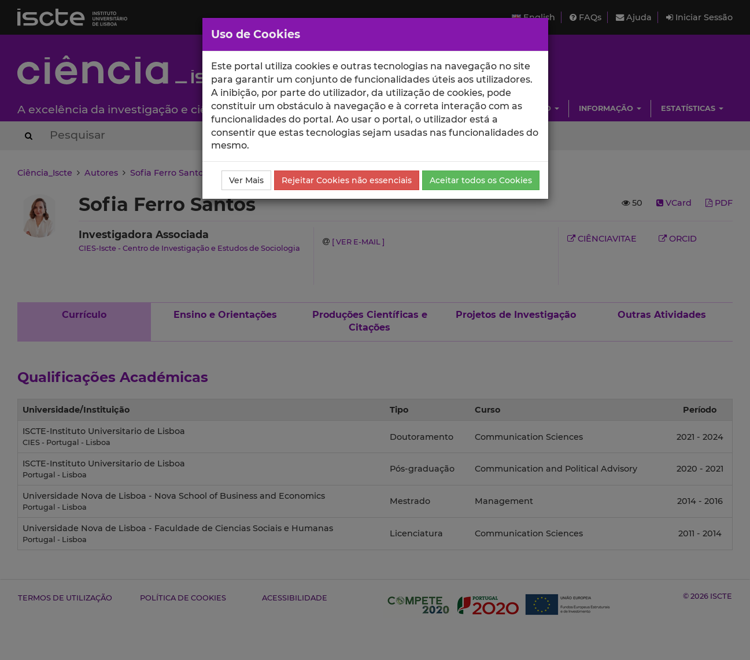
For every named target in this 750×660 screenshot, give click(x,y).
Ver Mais (246, 180)
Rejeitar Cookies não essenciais (347, 180)
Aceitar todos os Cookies (481, 180)
